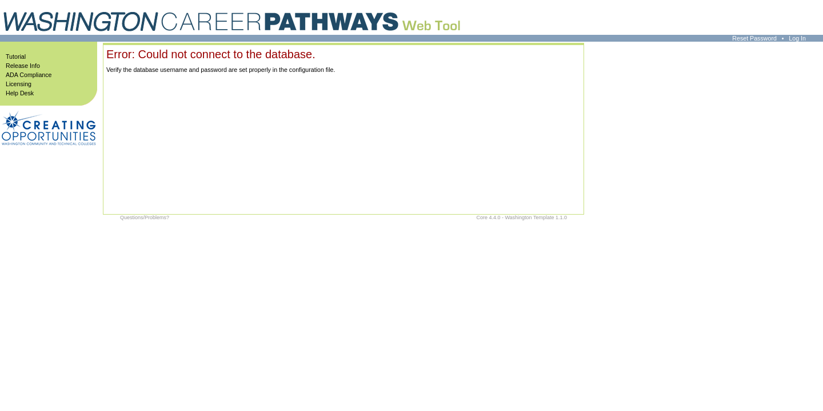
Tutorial (16, 56)
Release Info (23, 65)
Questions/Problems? (144, 217)
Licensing (18, 83)
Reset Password (754, 38)
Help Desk (20, 93)
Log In (797, 38)
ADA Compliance (29, 74)
